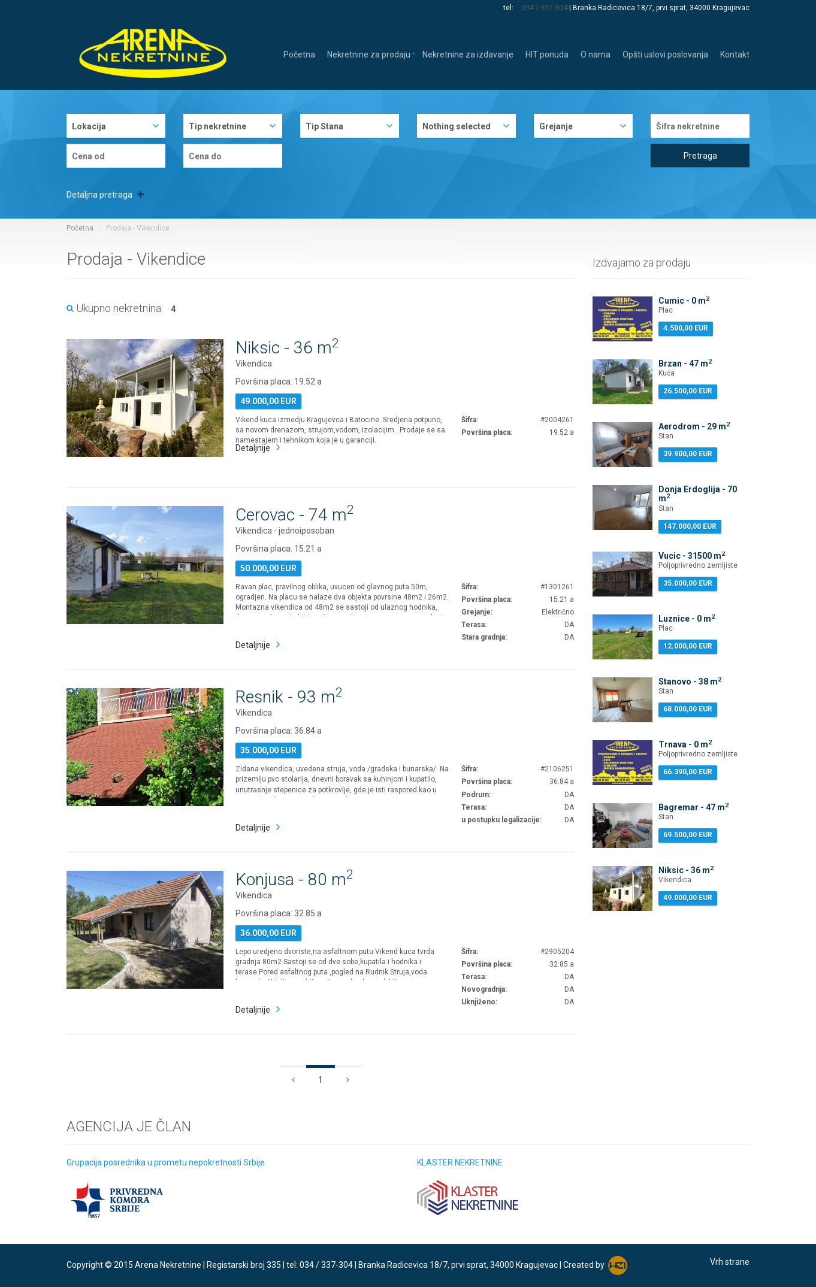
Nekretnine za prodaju (368, 53)
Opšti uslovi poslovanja (665, 53)
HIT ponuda (547, 53)
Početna (299, 53)
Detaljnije (252, 448)
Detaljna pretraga (105, 194)
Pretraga (700, 156)
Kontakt (734, 53)
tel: (509, 8)
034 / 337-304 (544, 8)
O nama (596, 53)
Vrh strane (729, 1262)
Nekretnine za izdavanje (467, 53)
